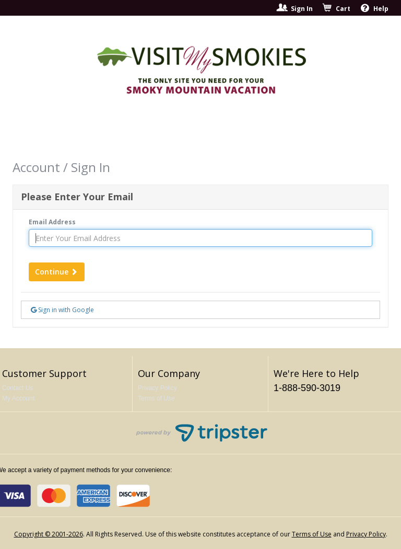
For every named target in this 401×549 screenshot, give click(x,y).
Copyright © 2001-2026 (48, 534)
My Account (18, 398)
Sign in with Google (62, 309)
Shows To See (131, 134)
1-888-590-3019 (307, 388)
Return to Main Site (293, 134)
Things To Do (204, 134)
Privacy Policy (157, 388)
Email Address (52, 222)
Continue (56, 271)
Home (75, 134)
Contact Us (17, 388)
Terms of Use (156, 398)
